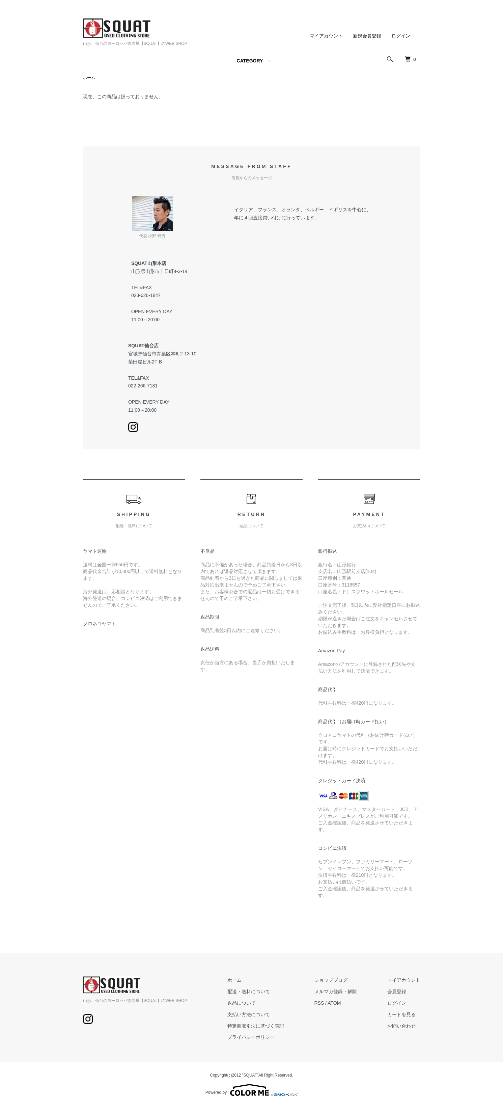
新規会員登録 (367, 35)
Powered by (251, 1090)
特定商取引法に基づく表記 (255, 1026)
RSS (319, 1003)
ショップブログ (330, 980)
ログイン (400, 35)
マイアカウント (326, 35)
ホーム (89, 77)
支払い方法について (248, 1014)
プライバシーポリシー (251, 1037)
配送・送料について (248, 991)
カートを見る (401, 1014)
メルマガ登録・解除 (335, 991)
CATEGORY (250, 60)
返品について (241, 1003)
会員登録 (396, 991)
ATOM (334, 1003)
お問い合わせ (401, 1026)
